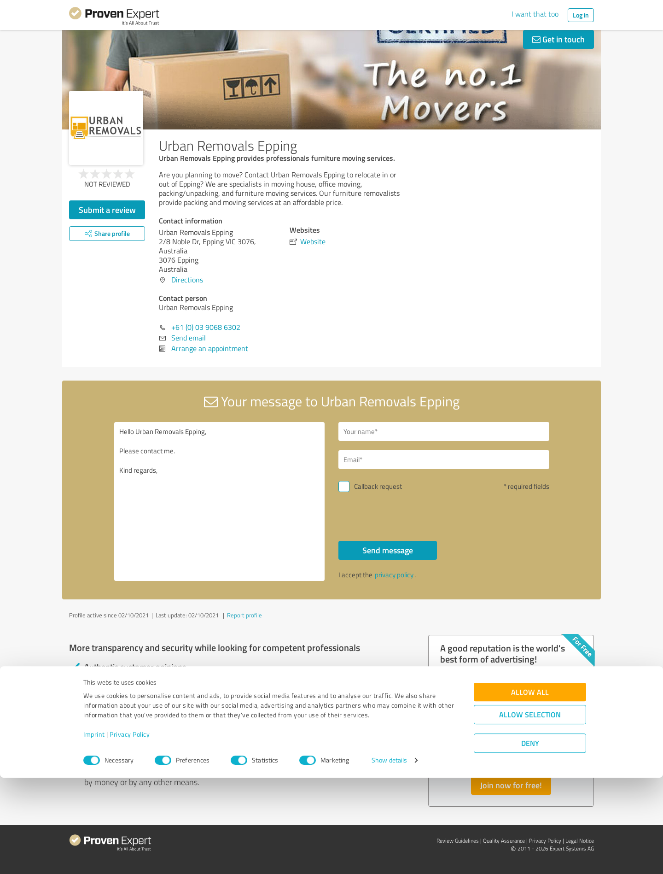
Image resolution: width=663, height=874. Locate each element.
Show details (389, 856)
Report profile (244, 615)
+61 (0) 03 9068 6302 (205, 327)
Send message (387, 550)
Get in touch (558, 39)
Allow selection (530, 811)
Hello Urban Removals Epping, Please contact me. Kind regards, (219, 501)
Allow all (530, 788)
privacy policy (394, 575)
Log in (581, 15)
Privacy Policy (130, 831)
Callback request (378, 486)
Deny (530, 839)
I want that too (535, 14)
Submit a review (107, 210)
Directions (187, 280)
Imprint (94, 831)
